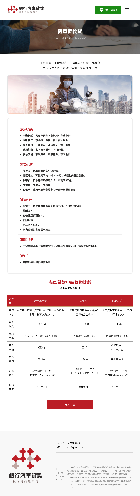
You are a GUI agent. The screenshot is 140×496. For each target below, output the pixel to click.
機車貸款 (66, 38)
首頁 (56, 38)
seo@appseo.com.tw (78, 447)
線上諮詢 (108, 10)
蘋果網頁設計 (69, 474)
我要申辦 (70, 405)
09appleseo (75, 443)
